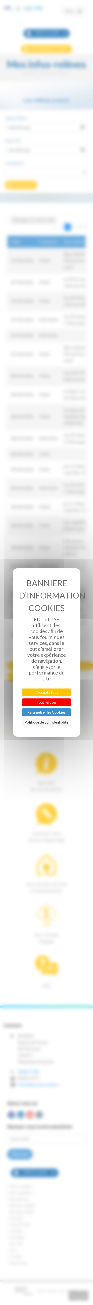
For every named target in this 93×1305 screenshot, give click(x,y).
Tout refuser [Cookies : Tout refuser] (46, 702)
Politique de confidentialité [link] (46, 722)
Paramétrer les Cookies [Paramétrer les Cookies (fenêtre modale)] (46, 712)
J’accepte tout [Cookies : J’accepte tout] (46, 692)
